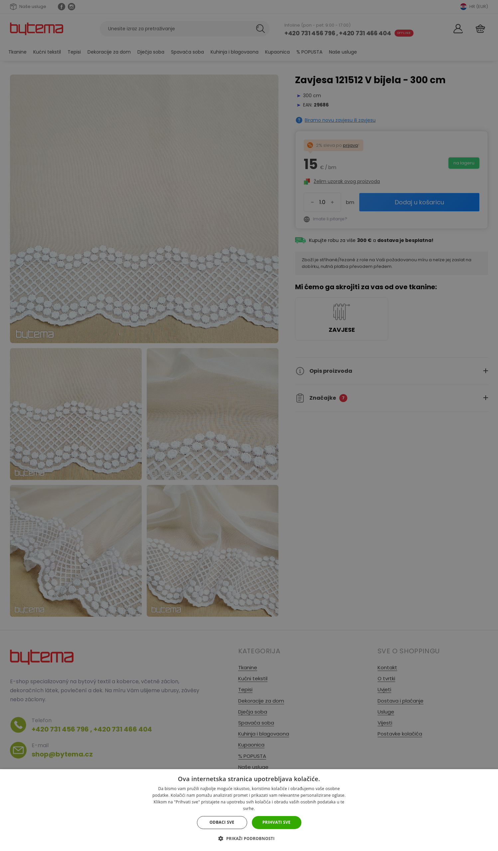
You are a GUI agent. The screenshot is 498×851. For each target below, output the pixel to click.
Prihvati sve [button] (276, 822)
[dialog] (249, 425)
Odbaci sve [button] (222, 822)
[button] (248, 838)
